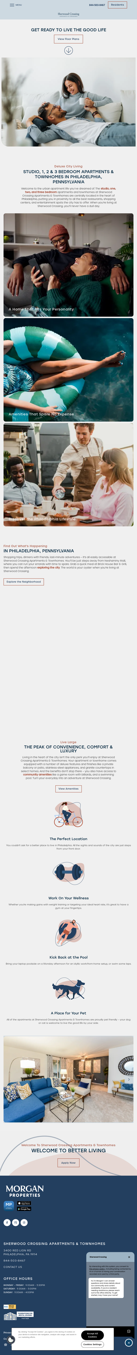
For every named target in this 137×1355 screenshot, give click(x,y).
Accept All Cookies (92, 1335)
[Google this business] (15, 1222)
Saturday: (10, 1288)
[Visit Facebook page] (7, 1222)
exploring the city (48, 567)
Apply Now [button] (68, 1162)
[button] (117, 4)
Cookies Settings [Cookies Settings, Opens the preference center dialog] (92, 1344)
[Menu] (16, 5)
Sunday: (8, 1292)
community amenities (37, 774)
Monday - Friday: (14, 1285)
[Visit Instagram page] (24, 1222)
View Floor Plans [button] (68, 39)
